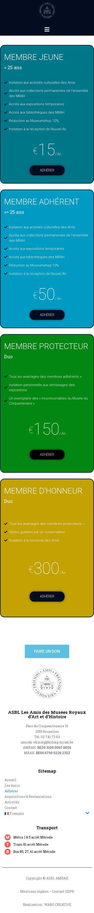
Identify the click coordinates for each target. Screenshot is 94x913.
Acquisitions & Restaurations (28, 796)
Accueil (11, 780)
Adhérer (47, 170)
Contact (11, 807)
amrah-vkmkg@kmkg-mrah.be (47, 742)
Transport (47, 827)
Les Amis (12, 785)
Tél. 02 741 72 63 (47, 737)
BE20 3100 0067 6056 (54, 747)
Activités (12, 802)
